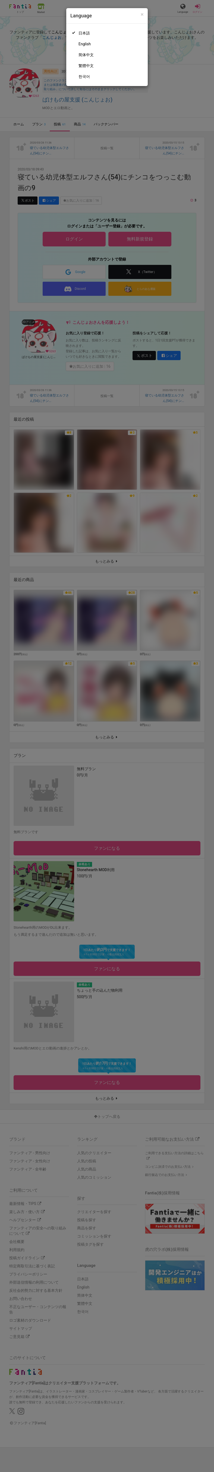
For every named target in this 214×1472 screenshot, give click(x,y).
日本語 (84, 33)
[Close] (142, 14)
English (84, 44)
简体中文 (86, 55)
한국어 (84, 76)
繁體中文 (86, 66)
